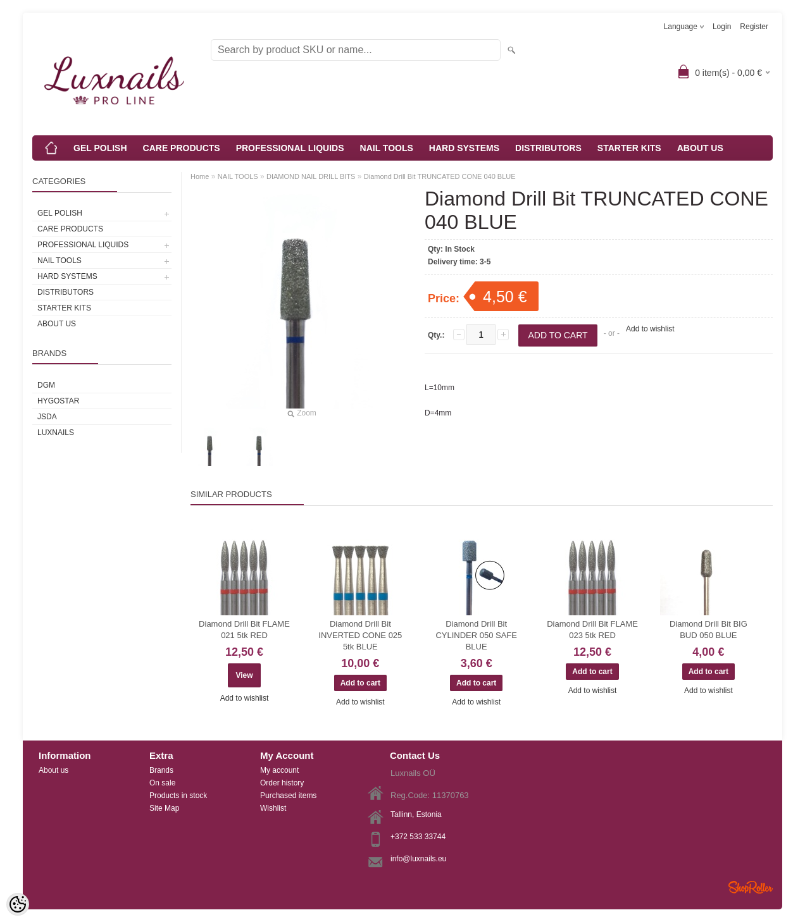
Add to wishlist (650, 328)
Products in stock (178, 795)
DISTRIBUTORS (548, 148)
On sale (162, 782)
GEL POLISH (100, 148)
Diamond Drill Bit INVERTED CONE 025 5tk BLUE (360, 635)
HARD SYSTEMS (464, 148)
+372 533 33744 (418, 836)
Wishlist (273, 808)
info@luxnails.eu (418, 858)
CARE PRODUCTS (181, 148)
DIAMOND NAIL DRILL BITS (310, 176)
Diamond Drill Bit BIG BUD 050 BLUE (708, 629)
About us (53, 770)
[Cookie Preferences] (17, 904)
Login (722, 26)
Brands (161, 770)
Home (199, 176)
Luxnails (55, 432)
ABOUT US (700, 148)
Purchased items (288, 795)
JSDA (47, 416)
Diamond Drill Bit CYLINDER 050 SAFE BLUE (476, 635)
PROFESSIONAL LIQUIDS (290, 148)
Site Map (164, 808)
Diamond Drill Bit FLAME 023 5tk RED (592, 629)
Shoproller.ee (750, 887)
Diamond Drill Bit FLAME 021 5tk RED (244, 629)
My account (279, 770)
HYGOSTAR (58, 400)
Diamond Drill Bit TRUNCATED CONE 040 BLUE (440, 176)
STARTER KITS (629, 148)
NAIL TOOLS (386, 148)
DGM (46, 385)
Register (754, 26)
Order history (282, 782)
